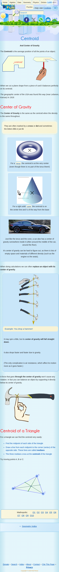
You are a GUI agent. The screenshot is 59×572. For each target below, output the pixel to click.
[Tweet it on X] (33, 20)
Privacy (29, 567)
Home (5, 2)
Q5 (50, 512)
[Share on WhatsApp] (40, 20)
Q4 (46, 512)
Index (21, 564)
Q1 (34, 512)
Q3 (42, 512)
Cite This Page (48, 564)
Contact (36, 564)
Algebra (12, 2)
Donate (6, 564)
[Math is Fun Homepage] (8, 9)
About (28, 564)
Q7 (18, 515)
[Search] (32, 13)
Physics (36, 2)
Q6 (54, 512)
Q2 (38, 512)
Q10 (32, 515)
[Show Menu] (56, 5)
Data (19, 2)
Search (14, 564)
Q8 (23, 515)
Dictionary (45, 2)
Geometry (27, 2)
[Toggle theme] (0, 15)
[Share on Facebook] (26, 20)
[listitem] (5, 2)
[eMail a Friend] (48, 20)
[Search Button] (16, 12)
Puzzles (29, 7)
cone (29, 206)
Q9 (27, 515)
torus (18, 163)
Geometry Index (29, 526)
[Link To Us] (55, 20)
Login (49, 2)
